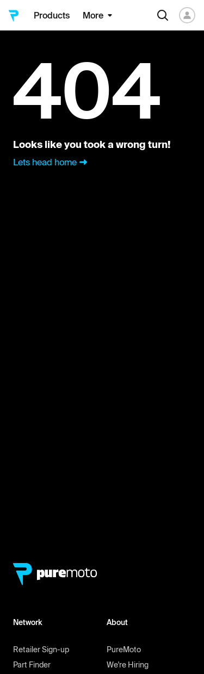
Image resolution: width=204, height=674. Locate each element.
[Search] (163, 15)
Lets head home (51, 162)
